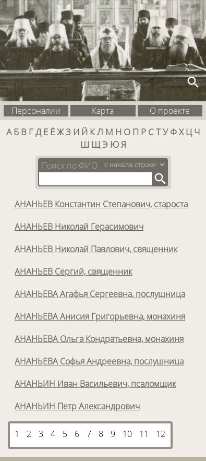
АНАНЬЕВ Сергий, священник (73, 271)
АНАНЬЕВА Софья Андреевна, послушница (99, 361)
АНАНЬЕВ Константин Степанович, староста (101, 204)
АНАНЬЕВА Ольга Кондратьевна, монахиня (99, 339)
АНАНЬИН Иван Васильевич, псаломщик (95, 383)
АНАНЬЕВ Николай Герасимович (79, 226)
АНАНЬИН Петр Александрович (77, 406)
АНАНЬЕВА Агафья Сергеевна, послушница (100, 294)
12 (160, 434)
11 (144, 434)
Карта (103, 110)
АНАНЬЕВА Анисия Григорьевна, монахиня (100, 316)
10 (127, 434)
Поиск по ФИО (69, 165)
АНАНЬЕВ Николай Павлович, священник (96, 249)
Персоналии (35, 110)
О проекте (170, 110)
